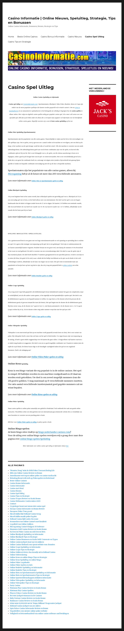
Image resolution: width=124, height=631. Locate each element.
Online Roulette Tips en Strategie (23, 570)
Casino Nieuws (75, 37)
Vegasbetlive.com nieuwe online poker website (28, 611)
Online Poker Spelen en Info (21, 565)
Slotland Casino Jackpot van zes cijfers (25, 606)
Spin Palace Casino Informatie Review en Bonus (29, 608)
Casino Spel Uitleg (94, 37)
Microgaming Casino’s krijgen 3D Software (27, 527)
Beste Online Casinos (27, 37)
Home (11, 37)
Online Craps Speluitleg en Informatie (25, 547)
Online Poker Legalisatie (20, 562)
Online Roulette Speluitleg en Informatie (26, 568)
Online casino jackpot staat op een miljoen (27, 542)
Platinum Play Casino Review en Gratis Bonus (28, 588)
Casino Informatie (17, 486)
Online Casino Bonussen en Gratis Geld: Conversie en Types (34, 539)
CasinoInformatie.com (30, 104)
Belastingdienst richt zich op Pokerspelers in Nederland (32, 478)
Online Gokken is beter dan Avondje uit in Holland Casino (32, 552)
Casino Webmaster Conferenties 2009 (25, 501)
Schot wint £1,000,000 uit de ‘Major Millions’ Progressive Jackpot (35, 603)
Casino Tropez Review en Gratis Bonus (25, 499)
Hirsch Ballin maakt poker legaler (23, 516)
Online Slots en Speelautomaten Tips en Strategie (30, 575)
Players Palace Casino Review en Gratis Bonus (28, 593)
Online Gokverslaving (18, 555)
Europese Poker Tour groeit (21, 511)
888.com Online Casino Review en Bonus (26, 473)
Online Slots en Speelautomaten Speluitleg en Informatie (33, 573)
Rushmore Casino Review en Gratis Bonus (26, 601)
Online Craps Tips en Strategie (22, 550)
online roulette (67, 265)
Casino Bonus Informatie (52, 37)
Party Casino (15, 585)
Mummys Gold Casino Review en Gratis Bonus (28, 529)
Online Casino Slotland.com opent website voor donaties (32, 545)
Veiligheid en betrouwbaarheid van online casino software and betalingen (39, 614)
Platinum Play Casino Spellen (21, 591)
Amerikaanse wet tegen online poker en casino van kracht (33, 476)
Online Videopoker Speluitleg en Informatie (27, 580)
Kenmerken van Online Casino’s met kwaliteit (28, 522)
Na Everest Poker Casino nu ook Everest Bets (27, 532)
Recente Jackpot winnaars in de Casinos (26, 596)
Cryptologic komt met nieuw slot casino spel (27, 506)
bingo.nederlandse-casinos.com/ (54, 432)
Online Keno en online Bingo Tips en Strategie (28, 557)
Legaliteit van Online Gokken (21, 524)
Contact (13, 504)
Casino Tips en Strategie (19, 42)
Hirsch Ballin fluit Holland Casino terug (25, 514)
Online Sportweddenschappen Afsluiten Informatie (30, 578)
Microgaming (14, 174)
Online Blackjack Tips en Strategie (23, 537)
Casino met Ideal (16, 488)
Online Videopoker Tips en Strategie (24, 583)
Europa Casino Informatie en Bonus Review (27, 509)
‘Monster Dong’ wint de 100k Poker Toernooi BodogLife (32, 470)
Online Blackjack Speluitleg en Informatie (26, 534)
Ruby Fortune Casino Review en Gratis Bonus (27, 598)
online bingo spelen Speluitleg (35, 439)
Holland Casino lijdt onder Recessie (24, 519)
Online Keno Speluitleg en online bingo (25, 560)
